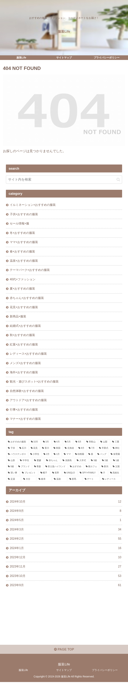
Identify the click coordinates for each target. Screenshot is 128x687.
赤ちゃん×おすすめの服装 (27, 299)
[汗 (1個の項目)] (103, 476)
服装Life (23, 675)
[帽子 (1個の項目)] (44, 476)
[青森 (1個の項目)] (37, 470)
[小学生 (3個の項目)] (35, 457)
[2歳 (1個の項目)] (105, 463)
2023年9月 (65, 590)
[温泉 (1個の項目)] (59, 482)
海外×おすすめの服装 (24, 374)
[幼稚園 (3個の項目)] (79, 457)
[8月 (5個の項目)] (81, 451)
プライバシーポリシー (105, 675)
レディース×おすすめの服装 (28, 356)
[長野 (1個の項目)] (56, 476)
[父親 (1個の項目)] (116, 470)
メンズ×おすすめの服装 (25, 365)
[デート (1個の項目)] (91, 482)
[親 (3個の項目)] (91, 457)
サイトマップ (64, 675)
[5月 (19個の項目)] (68, 445)
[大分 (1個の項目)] (29, 482)
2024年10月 (65, 505)
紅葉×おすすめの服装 (24, 346)
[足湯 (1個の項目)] (13, 482)
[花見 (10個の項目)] (34, 451)
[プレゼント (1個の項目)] (29, 476)
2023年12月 (65, 561)
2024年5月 (65, 523)
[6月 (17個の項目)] (79, 445)
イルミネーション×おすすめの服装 (33, 205)
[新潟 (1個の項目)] (105, 470)
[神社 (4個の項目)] (116, 451)
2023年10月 (65, 580)
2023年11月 (65, 571)
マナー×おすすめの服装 (25, 422)
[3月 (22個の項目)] (46, 445)
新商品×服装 (18, 318)
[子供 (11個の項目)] (11, 451)
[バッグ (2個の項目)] (102, 457)
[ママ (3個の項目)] (67, 457)
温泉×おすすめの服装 (24, 261)
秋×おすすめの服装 (22, 337)
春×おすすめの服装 (22, 252)
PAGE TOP (64, 654)
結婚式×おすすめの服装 (25, 327)
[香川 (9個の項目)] (45, 451)
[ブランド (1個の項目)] (24, 470)
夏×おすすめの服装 (22, 290)
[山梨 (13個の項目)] (104, 445)
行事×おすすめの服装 (24, 412)
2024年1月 (65, 552)
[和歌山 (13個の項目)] (91, 445)
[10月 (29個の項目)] (35, 445)
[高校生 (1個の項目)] (115, 476)
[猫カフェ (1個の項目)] (91, 470)
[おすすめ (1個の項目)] (75, 470)
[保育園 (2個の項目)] (115, 457)
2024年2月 (65, 542)
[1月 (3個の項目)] (56, 457)
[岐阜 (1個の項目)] (44, 482)
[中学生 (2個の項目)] (25, 463)
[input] (64, 179)
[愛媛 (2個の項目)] (38, 463)
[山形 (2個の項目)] (12, 463)
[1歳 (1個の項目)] (116, 463)
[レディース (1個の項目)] (111, 482)
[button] (118, 179)
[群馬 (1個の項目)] (75, 482)
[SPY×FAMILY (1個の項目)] (88, 476)
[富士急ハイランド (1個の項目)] (56, 470)
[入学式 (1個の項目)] (82, 463)
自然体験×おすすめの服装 (27, 393)
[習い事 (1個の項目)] (13, 476)
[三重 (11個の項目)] (116, 445)
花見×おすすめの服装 (24, 308)
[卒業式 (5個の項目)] (103, 451)
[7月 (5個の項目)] (92, 451)
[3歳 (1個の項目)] (94, 463)
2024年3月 (65, 533)
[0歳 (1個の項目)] (11, 470)
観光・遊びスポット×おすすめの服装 (34, 384)
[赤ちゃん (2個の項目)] (52, 463)
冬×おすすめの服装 (22, 233)
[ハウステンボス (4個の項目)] (17, 457)
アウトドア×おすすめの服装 (28, 403)
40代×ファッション (22, 280)
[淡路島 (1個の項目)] (67, 463)
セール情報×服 (19, 224)
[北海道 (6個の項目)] (69, 451)
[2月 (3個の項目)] (46, 457)
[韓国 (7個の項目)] (57, 451)
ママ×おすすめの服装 (24, 242)
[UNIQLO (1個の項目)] (69, 476)
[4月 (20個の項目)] (57, 445)
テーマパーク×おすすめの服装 (30, 271)
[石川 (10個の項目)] (23, 451)
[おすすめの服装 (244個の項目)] (17, 445)
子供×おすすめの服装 (24, 214)
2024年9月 (65, 514)
